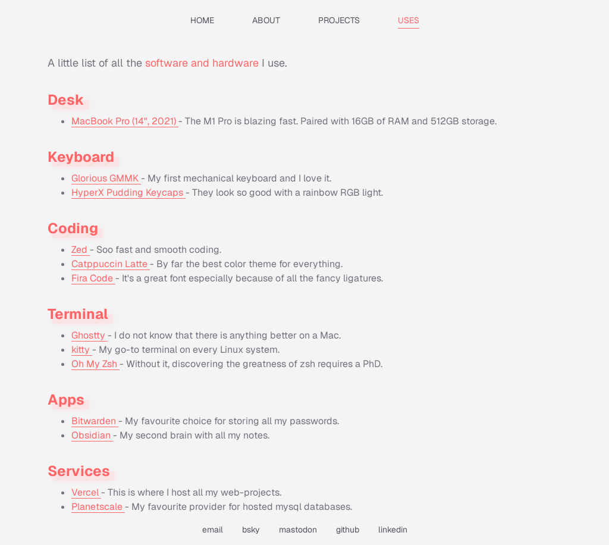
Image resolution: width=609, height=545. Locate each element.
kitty (81, 349)
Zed (80, 249)
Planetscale (98, 506)
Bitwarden (94, 421)
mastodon (298, 529)
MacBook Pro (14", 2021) (124, 121)
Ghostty (89, 335)
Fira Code (93, 278)
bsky (251, 529)
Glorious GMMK (106, 178)
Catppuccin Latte (110, 264)
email (212, 529)
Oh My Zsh (95, 364)
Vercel (86, 492)
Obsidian (92, 435)
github (347, 529)
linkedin (392, 529)
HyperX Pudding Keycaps (128, 192)
